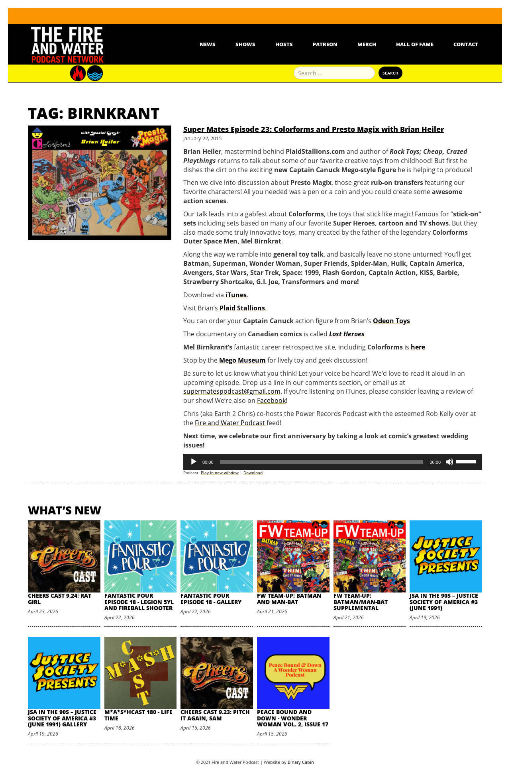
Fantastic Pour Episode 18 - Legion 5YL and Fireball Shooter (139, 602)
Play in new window (220, 472)
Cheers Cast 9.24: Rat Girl (59, 598)
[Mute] (449, 462)
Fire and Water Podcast (231, 422)
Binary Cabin (301, 762)
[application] (332, 462)
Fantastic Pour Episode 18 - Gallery (210, 598)
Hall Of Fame (415, 44)
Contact (465, 44)
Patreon (325, 44)
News (208, 44)
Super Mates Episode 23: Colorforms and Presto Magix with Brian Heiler (313, 129)
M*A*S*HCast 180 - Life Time (138, 715)
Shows (245, 44)
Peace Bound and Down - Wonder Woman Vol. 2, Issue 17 (292, 718)
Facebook (271, 400)
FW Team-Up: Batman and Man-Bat (289, 598)
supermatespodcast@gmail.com (231, 391)
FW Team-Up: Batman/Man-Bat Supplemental (360, 602)
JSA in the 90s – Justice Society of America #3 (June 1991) (444, 602)
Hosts (284, 44)
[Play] (194, 462)
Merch (366, 44)
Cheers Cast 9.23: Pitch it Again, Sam (215, 715)
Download (253, 472)
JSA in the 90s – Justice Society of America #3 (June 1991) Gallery (62, 718)
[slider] (322, 462)
